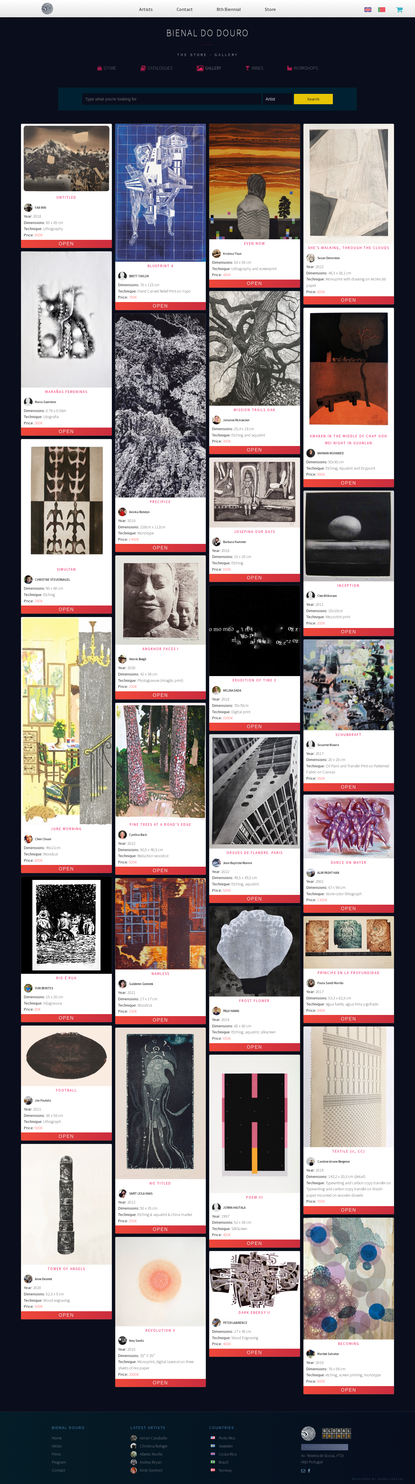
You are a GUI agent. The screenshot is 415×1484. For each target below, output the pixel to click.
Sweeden (226, 1446)
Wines (254, 68)
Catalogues (156, 68)
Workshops (302, 68)
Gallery (209, 68)
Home (57, 1438)
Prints (56, 1454)
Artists (57, 1446)
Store (106, 68)
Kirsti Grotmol (151, 1470)
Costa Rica (228, 1454)
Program (59, 1462)
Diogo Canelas (390, 1479)
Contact (58, 1470)
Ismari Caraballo (153, 1438)
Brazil (223, 1462)
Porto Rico (227, 1438)
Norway (225, 1470)
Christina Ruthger (153, 1446)
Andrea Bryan (151, 1462)
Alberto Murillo (151, 1454)
